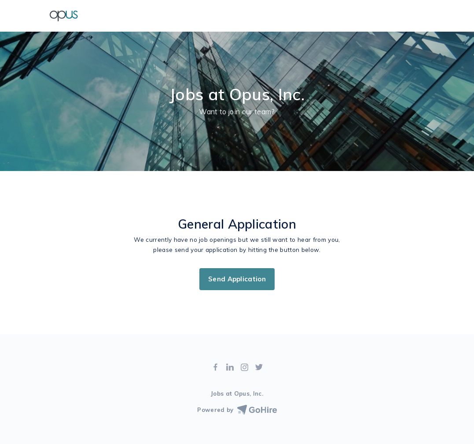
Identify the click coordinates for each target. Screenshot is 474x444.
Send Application (237, 279)
